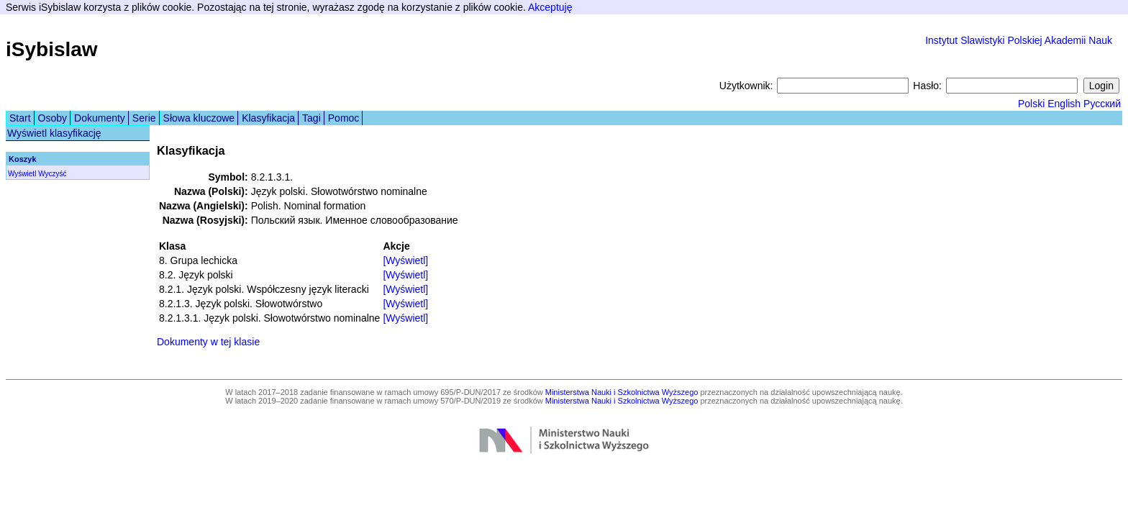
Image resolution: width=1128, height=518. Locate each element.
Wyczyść (52, 174)
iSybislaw (52, 49)
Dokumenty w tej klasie (208, 341)
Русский (1102, 103)
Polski (1031, 103)
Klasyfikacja (268, 118)
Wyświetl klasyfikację (54, 133)
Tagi (311, 118)
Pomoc (344, 118)
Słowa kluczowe (199, 118)
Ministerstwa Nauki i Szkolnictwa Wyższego (622, 392)
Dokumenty (99, 118)
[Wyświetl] (405, 260)
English (1064, 103)
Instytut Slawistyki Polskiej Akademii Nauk (1018, 40)
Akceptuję (550, 7)
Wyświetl (22, 174)
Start (20, 118)
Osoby (52, 118)
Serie (144, 118)
